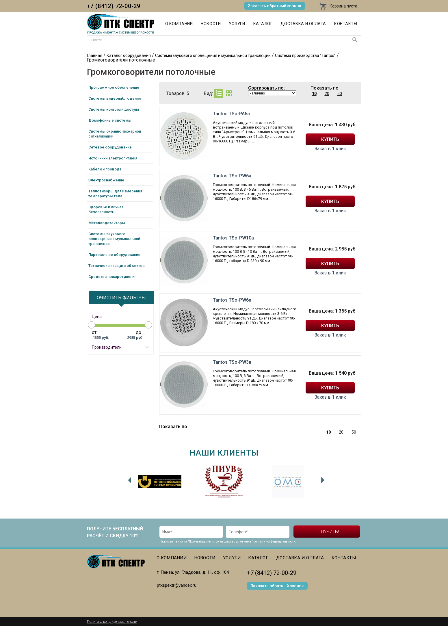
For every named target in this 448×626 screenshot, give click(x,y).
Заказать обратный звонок (274, 5)
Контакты (345, 23)
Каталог (263, 23)
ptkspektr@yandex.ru (176, 585)
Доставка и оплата (303, 23)
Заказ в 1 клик (330, 148)
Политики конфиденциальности (273, 541)
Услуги (237, 23)
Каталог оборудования (129, 55)
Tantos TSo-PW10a (233, 238)
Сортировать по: (266, 88)
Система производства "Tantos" (305, 55)
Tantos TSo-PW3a (232, 362)
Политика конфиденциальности (112, 622)
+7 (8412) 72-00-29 (113, 6)
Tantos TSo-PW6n (232, 300)
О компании (179, 23)
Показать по (325, 88)
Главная (94, 55)
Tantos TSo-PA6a (231, 113)
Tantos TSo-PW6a (232, 176)
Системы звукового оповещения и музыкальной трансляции (213, 55)
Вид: (208, 93)
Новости (211, 23)
